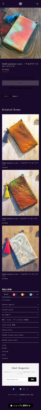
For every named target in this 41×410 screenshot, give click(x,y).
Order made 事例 (8, 325)
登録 (32, 379)
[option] (20, 33)
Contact (5, 358)
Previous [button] (2, 33)
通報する (15, 96)
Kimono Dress (7, 330)
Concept (5, 351)
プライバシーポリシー (13, 394)
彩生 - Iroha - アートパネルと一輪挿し (15, 320)
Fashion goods (7, 309)
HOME (4, 348)
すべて (6, 294)
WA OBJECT (6, 315)
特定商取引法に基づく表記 (26, 394)
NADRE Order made (9, 340)
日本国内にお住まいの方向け (20, 88)
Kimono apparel (8, 304)
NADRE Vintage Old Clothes (13, 335)
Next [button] (39, 33)
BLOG (4, 355)
